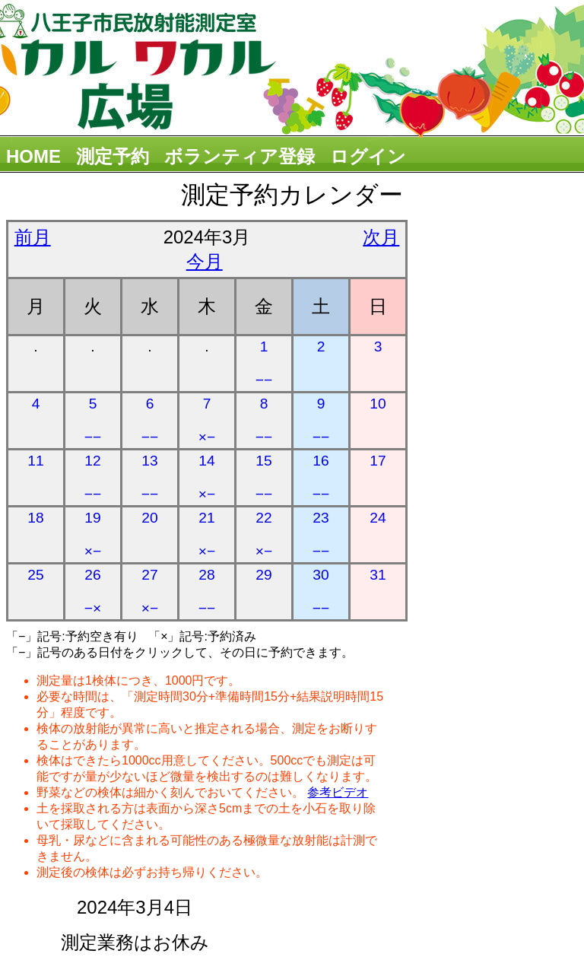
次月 (381, 237)
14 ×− (206, 477)
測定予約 (112, 156)
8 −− (264, 420)
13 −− (149, 477)
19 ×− (92, 534)
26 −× (92, 591)
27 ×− (149, 591)
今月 (204, 261)
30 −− (321, 591)
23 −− (321, 534)
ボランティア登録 (239, 156)
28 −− (206, 591)
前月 (32, 237)
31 (378, 575)
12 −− (92, 477)
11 (35, 461)
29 (263, 575)
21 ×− (206, 534)
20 (149, 518)
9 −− (321, 420)
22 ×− (264, 534)
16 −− (321, 477)
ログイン (368, 156)
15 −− (264, 477)
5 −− (92, 420)
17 (378, 461)
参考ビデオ (337, 792)
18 (35, 518)
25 (35, 575)
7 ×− (206, 420)
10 (378, 404)
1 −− (264, 363)
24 (378, 518)
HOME (33, 156)
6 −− (149, 420)
